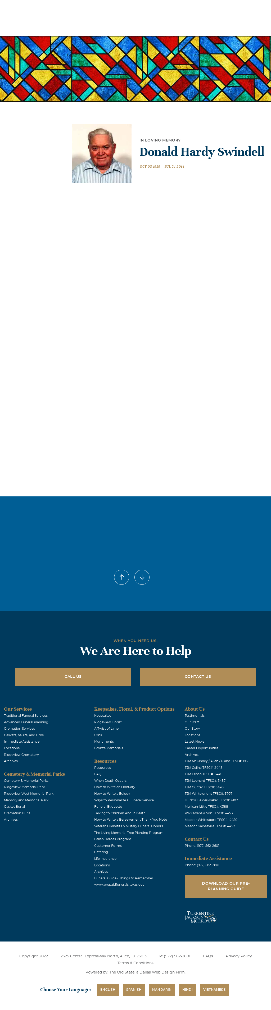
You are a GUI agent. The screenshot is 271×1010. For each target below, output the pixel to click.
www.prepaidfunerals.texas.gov (119, 884)
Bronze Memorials (108, 748)
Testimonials (195, 715)
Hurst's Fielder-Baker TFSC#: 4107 (211, 800)
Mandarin (162, 989)
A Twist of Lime (106, 728)
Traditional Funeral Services (26, 715)
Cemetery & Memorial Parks (26, 780)
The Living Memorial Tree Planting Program (129, 832)
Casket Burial (14, 806)
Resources (102, 767)
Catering (101, 852)
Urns (98, 735)
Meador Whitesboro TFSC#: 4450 (211, 819)
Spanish (134, 989)
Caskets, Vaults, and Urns (24, 735)
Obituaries (142, 7)
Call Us (73, 677)
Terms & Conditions (135, 963)
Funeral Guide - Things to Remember (123, 878)
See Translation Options (179, 8)
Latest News (194, 741)
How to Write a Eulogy (112, 793)
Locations (112, 7)
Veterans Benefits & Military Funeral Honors (128, 826)
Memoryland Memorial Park (26, 800)
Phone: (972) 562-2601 (202, 845)
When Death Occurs (110, 780)
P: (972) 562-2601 (174, 956)
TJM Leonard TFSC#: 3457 (205, 780)
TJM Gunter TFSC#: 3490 (204, 787)
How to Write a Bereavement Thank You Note (130, 819)
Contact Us (198, 677)
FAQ (97, 774)
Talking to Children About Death (120, 813)
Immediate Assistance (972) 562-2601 (236, 7)
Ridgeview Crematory (21, 754)
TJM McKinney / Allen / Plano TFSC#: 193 (216, 761)
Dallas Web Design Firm (162, 972)
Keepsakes (102, 715)
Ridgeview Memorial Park (24, 787)
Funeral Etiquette (108, 806)
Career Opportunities (201, 748)
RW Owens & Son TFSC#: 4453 (209, 813)
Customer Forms (108, 845)
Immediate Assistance (21, 741)
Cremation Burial (17, 813)
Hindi (187, 989)
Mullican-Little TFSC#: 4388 (206, 806)
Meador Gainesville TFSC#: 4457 (210, 826)
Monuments (104, 741)
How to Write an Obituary (114, 787)
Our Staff (192, 722)
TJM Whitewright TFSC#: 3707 (208, 793)
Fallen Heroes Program (112, 839)
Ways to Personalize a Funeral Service (124, 800)
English (107, 989)
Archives (11, 761)
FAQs (208, 956)
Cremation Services (19, 728)
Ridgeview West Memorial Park (28, 793)
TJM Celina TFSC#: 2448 (204, 767)
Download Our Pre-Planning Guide (226, 886)
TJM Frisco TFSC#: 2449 (203, 774)
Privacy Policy (239, 956)
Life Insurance (105, 858)
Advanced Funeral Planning (26, 722)
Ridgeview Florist (108, 722)
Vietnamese (214, 989)
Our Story (192, 728)
